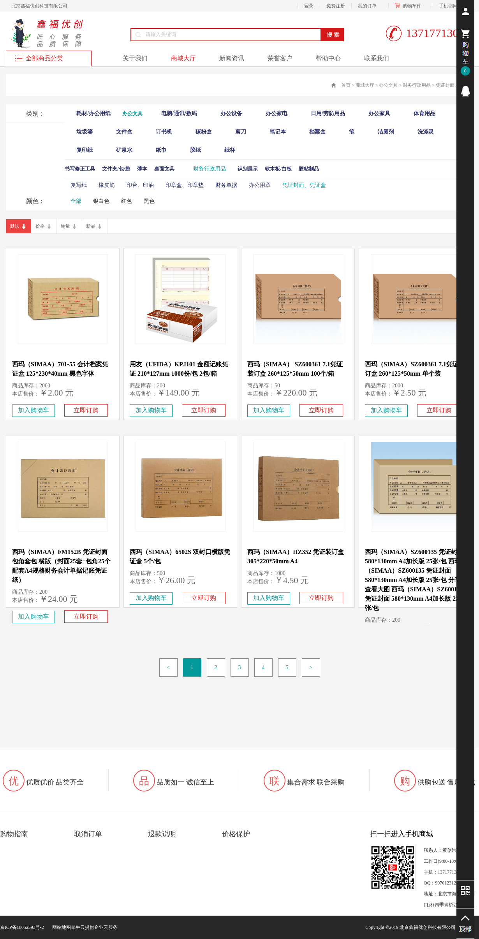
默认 (14, 226)
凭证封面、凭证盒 (454, 85)
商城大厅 (365, 85)
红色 (126, 201)
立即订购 (86, 410)
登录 (308, 6)
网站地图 (60, 927)
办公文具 (388, 85)
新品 (90, 226)
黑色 (149, 201)
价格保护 (236, 834)
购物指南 (14, 834)
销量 (65, 226)
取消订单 (88, 834)
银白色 (101, 201)
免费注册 (335, 6)
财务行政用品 (417, 85)
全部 (75, 201)
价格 (40, 226)
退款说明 (162, 834)
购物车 (410, 6)
